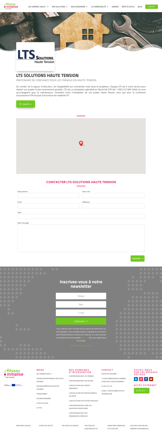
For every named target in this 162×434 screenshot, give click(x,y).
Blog (140, 7)
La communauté (98, 7)
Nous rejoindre (78, 7)
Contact (151, 6)
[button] (82, 143)
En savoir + (25, 104)
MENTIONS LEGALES (23, 425)
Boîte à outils (128, 7)
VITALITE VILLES (43, 403)
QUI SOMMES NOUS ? (44, 373)
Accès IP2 (140, 390)
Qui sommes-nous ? (37, 7)
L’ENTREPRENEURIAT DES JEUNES (81, 380)
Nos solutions (58, 7)
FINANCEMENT (42, 393)
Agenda (115, 7)
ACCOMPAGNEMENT (44, 398)
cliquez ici (84, 337)
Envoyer (136, 258)
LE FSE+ (39, 407)
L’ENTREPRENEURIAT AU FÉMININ (81, 376)
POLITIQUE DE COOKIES (70, 425)
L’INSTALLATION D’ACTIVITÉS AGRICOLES (83, 400)
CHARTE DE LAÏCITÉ (46, 425)
